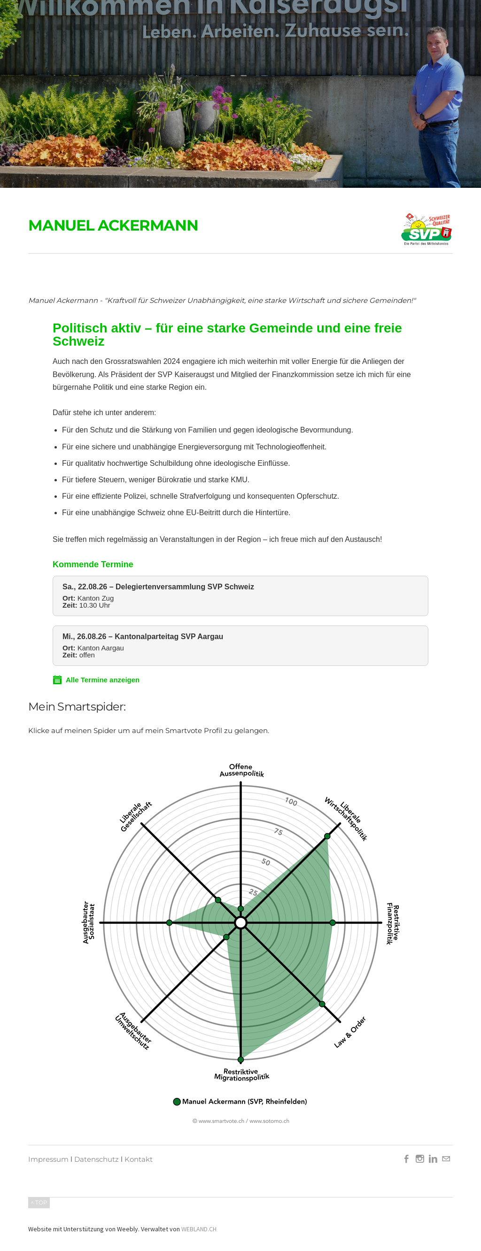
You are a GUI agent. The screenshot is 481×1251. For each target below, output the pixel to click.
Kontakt (138, 1159)
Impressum (48, 1159)
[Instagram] (420, 1159)
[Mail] (446, 1159)
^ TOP (39, 1202)
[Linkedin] (433, 1159)
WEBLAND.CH (199, 1229)
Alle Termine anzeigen (96, 680)
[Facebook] (407, 1159)
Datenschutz (96, 1159)
